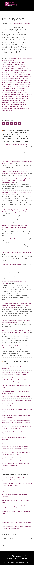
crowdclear (13, 70)
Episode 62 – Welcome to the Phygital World (14, 469)
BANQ (13, 64)
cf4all (26, 64)
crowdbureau (21, 68)
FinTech (19, 58)
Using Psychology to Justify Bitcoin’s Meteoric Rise (16, 522)
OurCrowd (25, 98)
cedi (23, 64)
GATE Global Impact (15, 86)
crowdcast (28, 68)
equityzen (11, 84)
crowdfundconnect (16, 74)
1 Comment (27, 23)
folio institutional (19, 84)
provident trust (25, 100)
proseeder (17, 100)
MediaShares (23, 92)
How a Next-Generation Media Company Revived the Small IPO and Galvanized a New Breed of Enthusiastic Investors (17, 181)
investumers (5, 90)
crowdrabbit (5, 78)
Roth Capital (20, 102)
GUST (3, 88)
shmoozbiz (5, 106)
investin (23, 88)
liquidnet (4, 92)
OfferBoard (5, 98)
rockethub (14, 102)
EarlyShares (19, 82)
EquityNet (4, 84)
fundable (27, 84)
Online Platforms (27, 58)
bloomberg (18, 64)
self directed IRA (22, 104)
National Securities (18, 96)
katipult (18, 90)
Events (23, 555)
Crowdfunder (26, 74)
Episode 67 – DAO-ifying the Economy (12, 443)
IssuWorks (12, 90)
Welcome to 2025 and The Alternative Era (13, 239)
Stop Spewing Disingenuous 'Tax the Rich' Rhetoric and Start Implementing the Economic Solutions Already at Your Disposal (16, 305)
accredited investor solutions (17, 62)
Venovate (4, 108)
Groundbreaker (25, 86)
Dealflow (4, 82)
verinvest (10, 108)
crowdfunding (12, 58)
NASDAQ (10, 96)
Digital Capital (11, 82)
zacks (10, 110)
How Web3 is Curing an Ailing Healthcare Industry (16, 397)
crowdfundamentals (18, 72)
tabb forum (20, 106)
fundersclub (5, 86)
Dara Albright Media (17, 4)
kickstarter (24, 90)
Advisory (17, 556)
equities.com (26, 82)
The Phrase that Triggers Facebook (12, 264)
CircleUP (4, 66)
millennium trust (22, 94)
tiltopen (26, 106)
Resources (12, 555)
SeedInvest (13, 104)
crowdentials (28, 70)
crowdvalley (12, 80)
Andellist (8, 64)
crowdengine (20, 70)
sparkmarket (12, 106)
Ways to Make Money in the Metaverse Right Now (16, 400)
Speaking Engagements (17, 558)
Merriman (4, 94)
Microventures (12, 94)
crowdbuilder (13, 68)
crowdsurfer (5, 80)
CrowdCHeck (5, 70)
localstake (10, 92)
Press (17, 559)
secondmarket (6, 104)
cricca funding (23, 66)
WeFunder (24, 108)
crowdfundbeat (6, 74)
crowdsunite (24, 78)
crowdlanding (27, 76)
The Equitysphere (13, 19)
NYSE (26, 96)
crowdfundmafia (18, 76)
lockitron (16, 92)
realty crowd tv (6, 102)
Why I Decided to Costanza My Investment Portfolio (16, 252)
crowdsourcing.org (14, 78)
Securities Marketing (8, 60)
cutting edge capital (22, 80)
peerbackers (5, 100)
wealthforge (17, 108)
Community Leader (12, 66)
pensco (11, 100)
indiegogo (8, 88)
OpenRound (17, 98)
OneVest (11, 98)
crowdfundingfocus (7, 76)
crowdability (5, 68)
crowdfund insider (7, 72)
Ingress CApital (16, 88)
